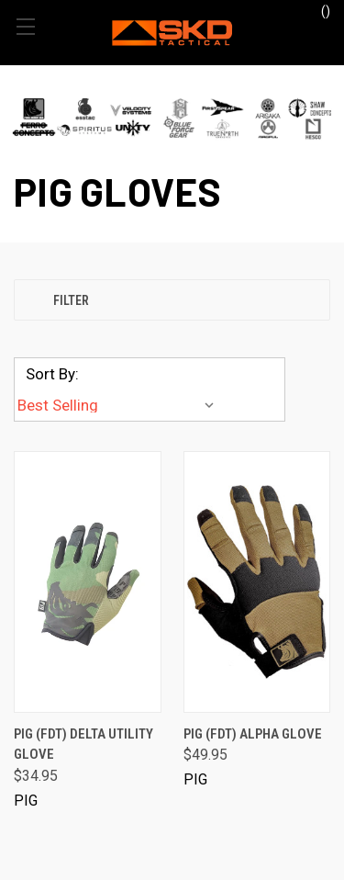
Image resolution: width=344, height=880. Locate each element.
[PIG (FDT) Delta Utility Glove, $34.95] (87, 582)
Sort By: (52, 374)
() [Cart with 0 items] (317, 10)
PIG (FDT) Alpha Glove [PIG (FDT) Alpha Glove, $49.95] (252, 734)
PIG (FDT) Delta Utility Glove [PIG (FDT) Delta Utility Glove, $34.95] (83, 744)
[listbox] (120, 405)
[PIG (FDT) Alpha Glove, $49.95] (257, 582)
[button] (172, 118)
